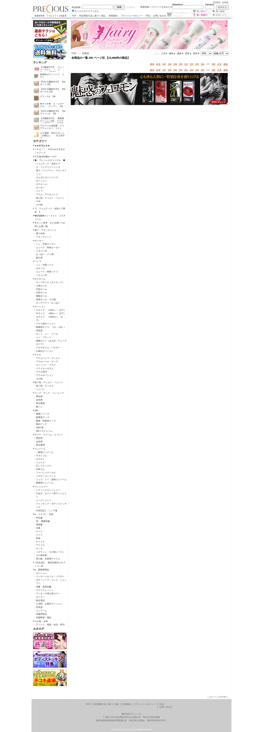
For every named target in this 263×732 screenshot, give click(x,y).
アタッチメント (43, 237)
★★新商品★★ (42, 145)
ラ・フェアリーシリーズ (48, 167)
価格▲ (172, 53)
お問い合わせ (159, 15)
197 (164, 64)
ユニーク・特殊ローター (48, 247)
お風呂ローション (45, 351)
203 (197, 64)
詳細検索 (130, 7)
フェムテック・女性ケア (48, 163)
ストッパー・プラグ (46, 365)
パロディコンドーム (46, 476)
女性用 (39, 400)
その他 (39, 204)
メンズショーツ (43, 500)
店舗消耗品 (41, 614)
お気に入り (219, 15)
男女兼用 (40, 403)
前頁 (158, 64)
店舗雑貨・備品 (43, 617)
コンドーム (40, 449)
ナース (39, 531)
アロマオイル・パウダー (48, 347)
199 (175, 64)
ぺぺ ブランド (43, 337)
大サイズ (40, 268)
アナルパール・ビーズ (47, 361)
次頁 (219, 64)
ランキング (40, 62)
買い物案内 (201, 15)
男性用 (39, 396)
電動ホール (41, 296)
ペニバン (40, 389)
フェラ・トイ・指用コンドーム (51, 479)
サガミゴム (41, 455)
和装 (38, 538)
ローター (40, 187)
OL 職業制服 (44, 521)
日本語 (225, 2)
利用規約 (113, 15)
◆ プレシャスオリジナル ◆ (50, 160)
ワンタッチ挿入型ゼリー (48, 593)
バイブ (39, 191)
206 (213, 64)
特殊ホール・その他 (46, 299)
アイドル (40, 545)
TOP (74, 15)
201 (186, 64)
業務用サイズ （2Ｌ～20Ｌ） (51, 327)
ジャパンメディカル (46, 472)
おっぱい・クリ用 (45, 254)
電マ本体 (40, 233)
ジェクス (40, 462)
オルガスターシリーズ (47, 177)
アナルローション (45, 375)
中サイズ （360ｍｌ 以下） (51, 313)
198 (169, 64)
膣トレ (39, 406)
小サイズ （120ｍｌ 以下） (51, 310)
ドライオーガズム (45, 368)
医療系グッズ (42, 417)
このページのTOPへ (217, 697)
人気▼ (164, 53)
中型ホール (41, 289)
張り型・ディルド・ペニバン (50, 198)
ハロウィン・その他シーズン (50, 552)
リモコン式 (41, 251)
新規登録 (144, 7)
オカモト (40, 459)
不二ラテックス (43, 466)
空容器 (39, 330)
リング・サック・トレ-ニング (49, 393)
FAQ (148, 15)
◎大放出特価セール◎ (45, 156)
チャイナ (40, 541)
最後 (225, 64)
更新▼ (196, 53)
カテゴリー (40, 141)
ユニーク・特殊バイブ (47, 271)
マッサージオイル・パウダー (50, 576)
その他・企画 (41, 621)
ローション (41, 180)
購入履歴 (219, 11)
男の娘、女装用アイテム (48, 558)
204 (202, 64)
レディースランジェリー (48, 490)
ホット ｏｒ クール (48, 334)
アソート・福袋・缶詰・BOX (50, 624)
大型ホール (41, 292)
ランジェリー (41, 486)
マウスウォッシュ (45, 590)
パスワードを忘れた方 (161, 7)
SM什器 (40, 427)
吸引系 (39, 258)
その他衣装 (41, 555)
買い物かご (201, 11)
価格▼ (180, 53)
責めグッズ (41, 424)
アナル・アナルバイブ (47, 194)
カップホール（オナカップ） (50, 282)
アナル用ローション (46, 323)
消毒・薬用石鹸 (43, 586)
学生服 (39, 517)
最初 (152, 64)
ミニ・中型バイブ (45, 265)
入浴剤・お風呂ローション (49, 603)
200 (180, 64)
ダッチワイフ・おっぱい (48, 303)
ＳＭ (38, 201)
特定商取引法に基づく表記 (92, 15)
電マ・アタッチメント (45, 230)
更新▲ (188, 53)
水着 (38, 528)
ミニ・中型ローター (46, 244)
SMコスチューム (44, 431)
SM (36, 410)
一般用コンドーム (45, 452)
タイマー (40, 597)
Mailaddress (177, 4)
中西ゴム (40, 469)
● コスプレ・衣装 (44, 514)
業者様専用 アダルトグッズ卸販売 (51, 16)
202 (191, 64)
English (216, 2)
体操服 (39, 524)
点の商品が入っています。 (182, 14)
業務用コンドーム (45, 483)
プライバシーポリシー (131, 15)
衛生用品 (40, 600)
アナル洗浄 (41, 371)
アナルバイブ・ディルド (48, 358)
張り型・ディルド (45, 386)
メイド (39, 534)
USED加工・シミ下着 (46, 510)
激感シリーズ (42, 414)
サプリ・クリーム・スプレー (49, 434)
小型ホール (41, 285)
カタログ (38, 628)
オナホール (41, 184)
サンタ (39, 548)
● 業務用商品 (42, 569)
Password (209, 4)
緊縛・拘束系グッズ (46, 421)
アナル (38, 354)
